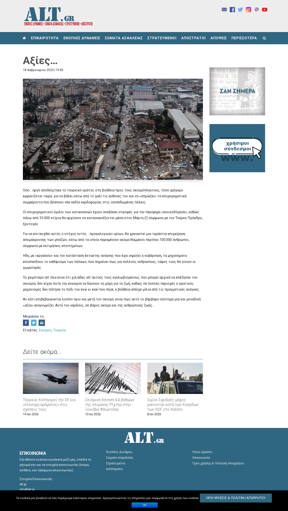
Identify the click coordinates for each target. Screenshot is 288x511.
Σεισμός (45, 330)
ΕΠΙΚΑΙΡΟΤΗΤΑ (45, 38)
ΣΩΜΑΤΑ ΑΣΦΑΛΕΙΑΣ (124, 38)
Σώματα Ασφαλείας (119, 457)
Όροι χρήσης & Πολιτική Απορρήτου (218, 463)
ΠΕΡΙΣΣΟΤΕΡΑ (244, 38)
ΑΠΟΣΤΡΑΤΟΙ (193, 38)
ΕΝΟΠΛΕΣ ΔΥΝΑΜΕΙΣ (81, 38)
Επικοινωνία (201, 457)
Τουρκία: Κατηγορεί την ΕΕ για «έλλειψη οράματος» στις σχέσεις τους (49, 404)
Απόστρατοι (114, 469)
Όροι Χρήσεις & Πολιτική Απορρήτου (236, 498)
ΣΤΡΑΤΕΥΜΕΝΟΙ (162, 38)
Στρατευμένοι (115, 463)
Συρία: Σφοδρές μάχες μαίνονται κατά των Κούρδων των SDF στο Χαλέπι (173, 404)
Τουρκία (59, 330)
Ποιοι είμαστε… (203, 452)
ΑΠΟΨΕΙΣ (219, 38)
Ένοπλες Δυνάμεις (119, 452)
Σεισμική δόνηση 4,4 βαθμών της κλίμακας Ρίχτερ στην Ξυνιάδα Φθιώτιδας (110, 404)
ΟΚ (145, 505)
